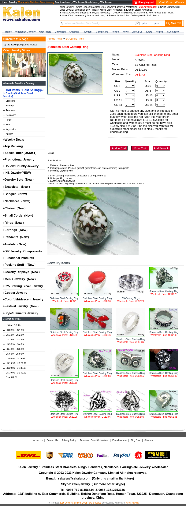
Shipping (74, 31)
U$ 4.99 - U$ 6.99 (13, 349)
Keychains (9, 129)
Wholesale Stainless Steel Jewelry (36, 2)
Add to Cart (119, 148)
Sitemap (148, 440)
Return (115, 31)
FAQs (149, 31)
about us (137, 31)
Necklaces (9, 115)
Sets (6, 124)
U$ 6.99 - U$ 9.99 (13, 353)
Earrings (8, 105)
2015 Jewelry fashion (70, 502)
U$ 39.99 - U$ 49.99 (14, 372)
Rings (7, 120)
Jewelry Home (54, 38)
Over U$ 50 (10, 377)
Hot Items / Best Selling (23, 92)
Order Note (45, 31)
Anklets (8, 134)
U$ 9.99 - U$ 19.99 (14, 358)
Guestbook (173, 31)
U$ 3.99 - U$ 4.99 (13, 344)
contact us (102, 31)
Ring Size (135, 440)
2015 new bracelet (91, 502)
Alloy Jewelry (132, 502)
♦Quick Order (165, 2)
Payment (87, 31)
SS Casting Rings (75, 38)
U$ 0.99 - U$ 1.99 (13, 330)
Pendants (9, 110)
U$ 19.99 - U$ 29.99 (14, 363)
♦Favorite (179, 2)
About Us (38, 440)
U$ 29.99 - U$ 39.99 (14, 368)
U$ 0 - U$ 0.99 (11, 325)
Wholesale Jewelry (25, 31)
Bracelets (9, 101)
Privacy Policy (69, 440)
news (125, 31)
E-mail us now (119, 440)
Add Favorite (161, 148)
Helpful (159, 31)
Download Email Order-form (94, 440)
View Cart (140, 148)
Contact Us (52, 440)
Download (60, 31)
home (8, 31)
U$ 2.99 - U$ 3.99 (13, 339)
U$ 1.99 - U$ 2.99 (13, 335)
